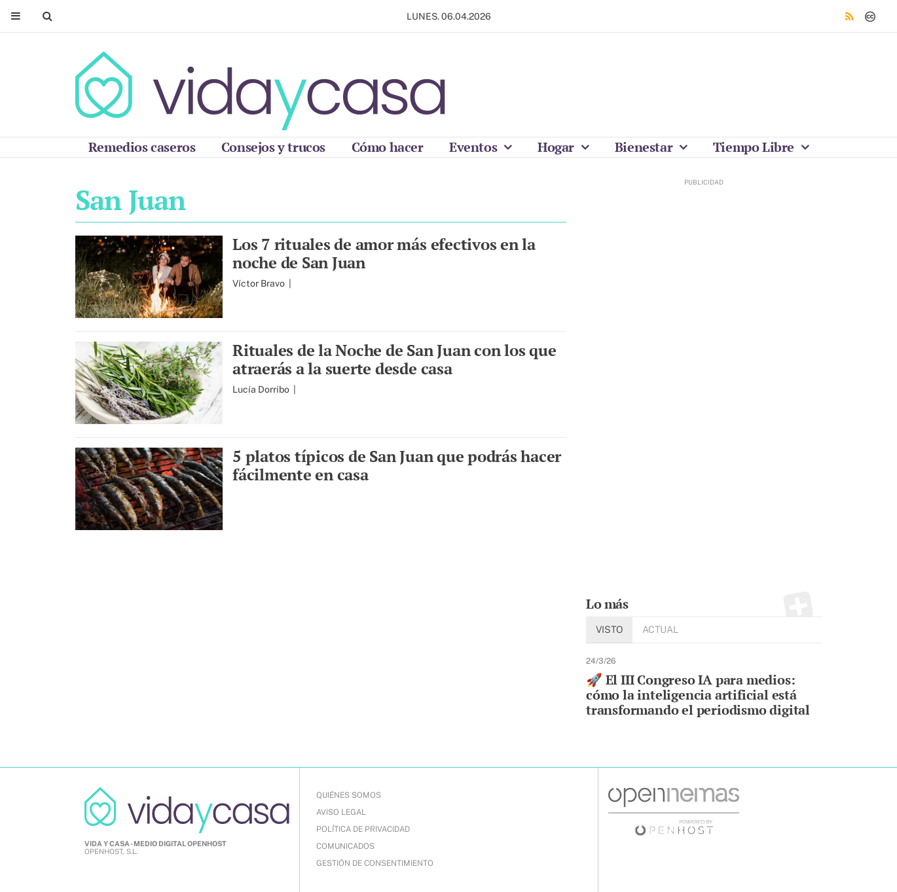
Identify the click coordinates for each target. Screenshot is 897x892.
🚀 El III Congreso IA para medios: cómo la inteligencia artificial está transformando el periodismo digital (698, 695)
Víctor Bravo (259, 283)
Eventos (474, 147)
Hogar (557, 147)
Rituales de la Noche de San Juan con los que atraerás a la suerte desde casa (394, 359)
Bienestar (645, 147)
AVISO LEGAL (341, 812)
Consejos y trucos (273, 147)
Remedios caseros (142, 147)
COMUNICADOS (345, 846)
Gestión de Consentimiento (374, 863)
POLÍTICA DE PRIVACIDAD (363, 829)
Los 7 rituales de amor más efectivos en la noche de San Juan (384, 253)
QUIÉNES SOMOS (348, 795)
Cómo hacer (388, 147)
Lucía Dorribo (261, 389)
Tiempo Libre (755, 147)
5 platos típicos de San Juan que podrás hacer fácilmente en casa (396, 465)
